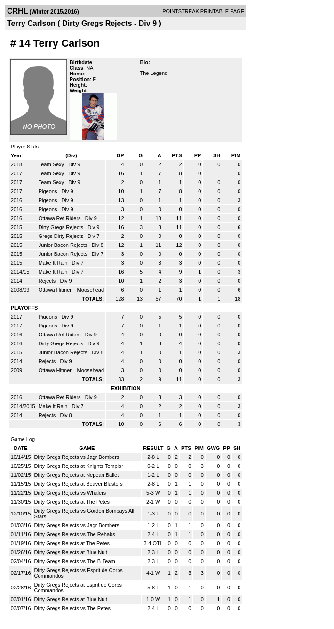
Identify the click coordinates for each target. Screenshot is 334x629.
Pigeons (49, 191)
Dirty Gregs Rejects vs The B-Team (74, 561)
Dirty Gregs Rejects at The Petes (72, 502)
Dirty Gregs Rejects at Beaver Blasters (78, 484)
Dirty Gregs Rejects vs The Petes (72, 608)
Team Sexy (52, 164)
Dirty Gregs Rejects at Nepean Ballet (76, 475)
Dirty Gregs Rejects (62, 227)
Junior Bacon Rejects (64, 245)
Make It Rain (54, 263)
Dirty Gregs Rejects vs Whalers (70, 493)
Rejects (48, 281)
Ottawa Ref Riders (60, 218)
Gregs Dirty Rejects (62, 236)
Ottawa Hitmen (56, 290)
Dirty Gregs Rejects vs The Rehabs (74, 534)
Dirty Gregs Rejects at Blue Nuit (70, 552)
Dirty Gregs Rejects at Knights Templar (78, 466)
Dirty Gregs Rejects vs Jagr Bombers (76, 457)
